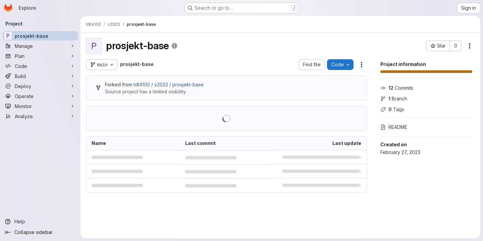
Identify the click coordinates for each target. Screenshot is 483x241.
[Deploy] (40, 86)
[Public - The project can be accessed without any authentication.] (174, 46)
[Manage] (40, 46)
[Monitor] (40, 106)
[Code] (40, 66)
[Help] (40, 221)
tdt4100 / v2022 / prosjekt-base (168, 84)
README (393, 127)
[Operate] (40, 96)
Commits (396, 88)
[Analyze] (40, 116)
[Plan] (40, 56)
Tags (392, 109)
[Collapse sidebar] (40, 232)
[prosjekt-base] (40, 36)
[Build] (40, 76)
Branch (393, 98)
